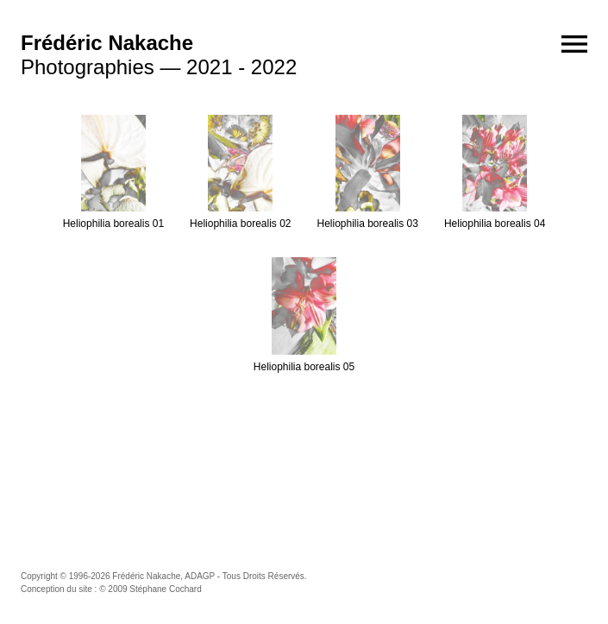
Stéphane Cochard (165, 589)
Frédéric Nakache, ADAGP (163, 576)
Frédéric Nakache (107, 42)
